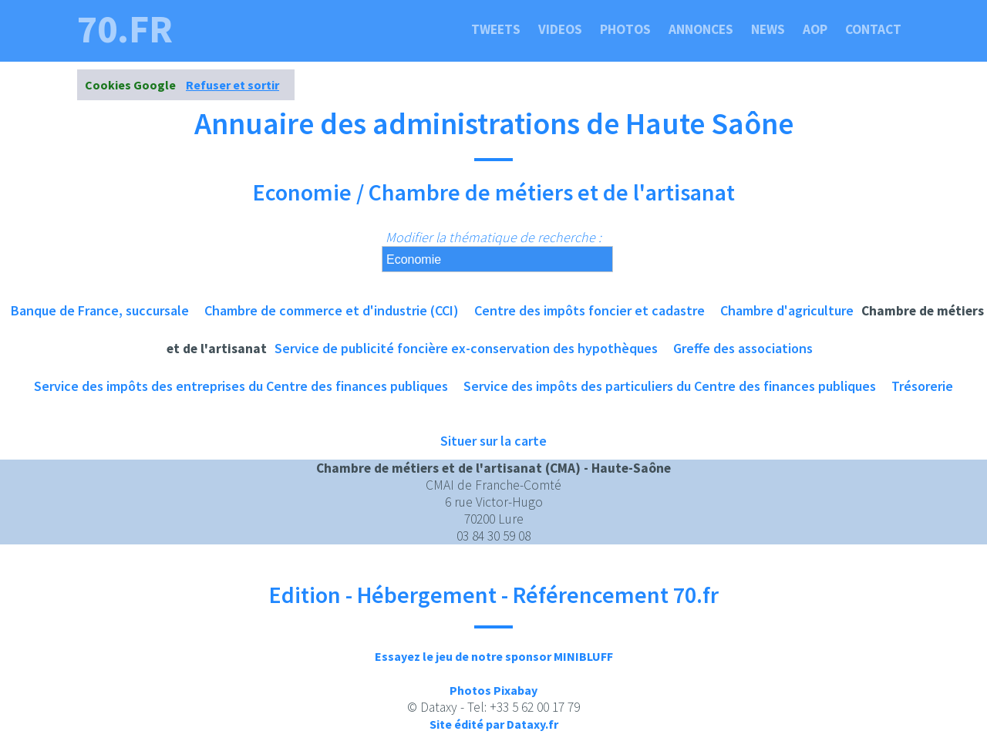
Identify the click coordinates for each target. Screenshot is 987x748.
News (768, 29)
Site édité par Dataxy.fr (493, 724)
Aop (815, 29)
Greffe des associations (743, 348)
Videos (560, 29)
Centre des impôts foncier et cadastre (589, 310)
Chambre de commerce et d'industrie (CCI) (331, 310)
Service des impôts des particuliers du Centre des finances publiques (669, 386)
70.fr (125, 29)
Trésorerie (922, 386)
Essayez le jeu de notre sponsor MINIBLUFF (494, 656)
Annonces (701, 29)
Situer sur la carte (493, 441)
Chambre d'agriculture (787, 310)
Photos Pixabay (493, 690)
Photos (625, 29)
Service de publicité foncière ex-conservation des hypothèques (466, 348)
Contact (873, 29)
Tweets (495, 29)
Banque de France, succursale (100, 310)
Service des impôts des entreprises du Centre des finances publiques (241, 386)
